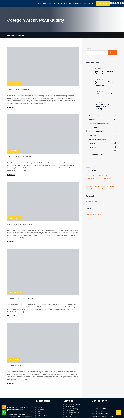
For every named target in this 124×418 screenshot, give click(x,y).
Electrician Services (72, 413)
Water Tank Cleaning (96, 155)
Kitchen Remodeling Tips (98, 139)
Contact (40, 411)
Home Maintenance (96, 131)
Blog (39, 413)
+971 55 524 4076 (92, 201)
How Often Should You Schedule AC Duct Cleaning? (103, 107)
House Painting (71, 407)
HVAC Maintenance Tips (104, 94)
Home (40, 407)
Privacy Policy (42, 415)
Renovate (92, 147)
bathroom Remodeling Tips (99, 124)
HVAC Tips (23, 298)
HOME (39, 3)
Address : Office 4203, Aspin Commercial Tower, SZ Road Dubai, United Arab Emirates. (100, 178)
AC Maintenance (71, 411)
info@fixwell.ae (98, 412)
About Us (41, 409)
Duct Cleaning (20, 89)
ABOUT (45, 3)
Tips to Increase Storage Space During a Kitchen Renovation (104, 84)
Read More (11, 107)
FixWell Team (12, 298)
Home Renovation (72, 417)
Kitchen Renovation (72, 415)
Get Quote (103, 3)
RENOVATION (77, 3)
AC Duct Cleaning (72, 409)
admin (10, 89)
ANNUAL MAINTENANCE (64, 3)
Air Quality (28, 89)
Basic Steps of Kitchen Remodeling (104, 72)
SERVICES (52, 3)
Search (88, 48)
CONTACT (87, 3)
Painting (92, 143)
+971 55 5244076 (99, 409)
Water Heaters (94, 151)
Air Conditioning (21, 224)
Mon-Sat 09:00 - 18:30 (93, 214)
